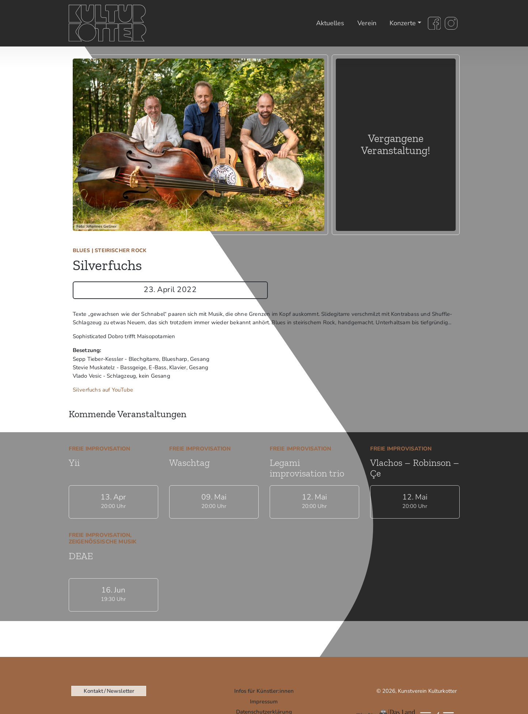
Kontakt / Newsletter (109, 691)
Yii (74, 462)
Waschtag (189, 462)
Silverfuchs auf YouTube (103, 389)
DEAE (81, 556)
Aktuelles (330, 23)
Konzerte (403, 23)
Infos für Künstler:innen (264, 691)
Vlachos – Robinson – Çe (414, 468)
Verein (366, 23)
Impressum (264, 701)
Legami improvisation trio (307, 468)
